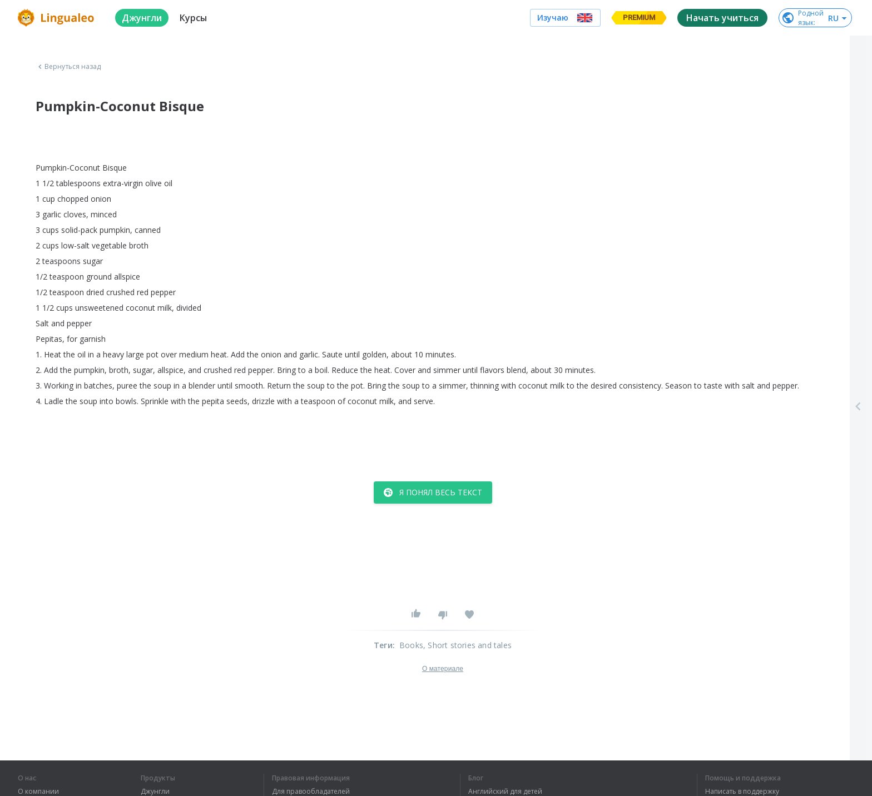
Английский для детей (505, 791)
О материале (442, 669)
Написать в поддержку (742, 791)
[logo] (57, 18)
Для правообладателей (311, 791)
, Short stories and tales (467, 645)
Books (411, 645)
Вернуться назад (68, 66)
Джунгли (155, 791)
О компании (38, 791)
